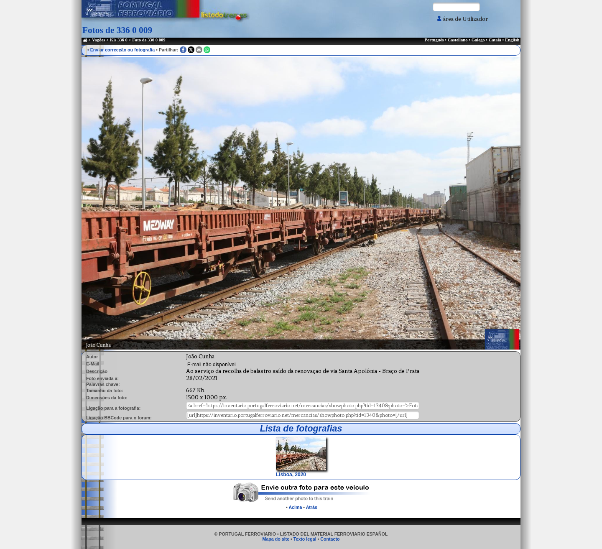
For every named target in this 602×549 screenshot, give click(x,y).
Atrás (311, 507)
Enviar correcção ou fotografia (122, 49)
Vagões (98, 40)
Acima (295, 507)
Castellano (458, 40)
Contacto (329, 538)
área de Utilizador (462, 19)
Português (434, 40)
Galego (478, 40)
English (512, 40)
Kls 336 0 (119, 40)
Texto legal (304, 538)
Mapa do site (276, 538)
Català (495, 40)
